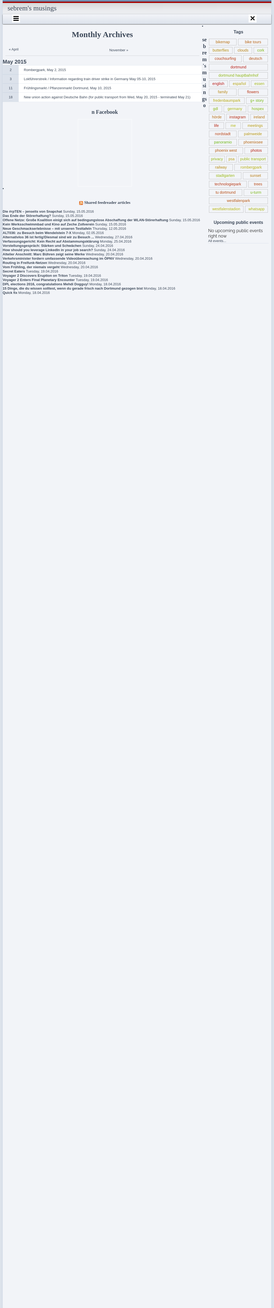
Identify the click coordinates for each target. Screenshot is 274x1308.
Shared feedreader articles (107, 202)
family (223, 92)
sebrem (24, 1204)
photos (256, 150)
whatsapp (257, 209)
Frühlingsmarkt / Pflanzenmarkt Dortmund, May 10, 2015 (25, 1106)
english (218, 83)
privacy (217, 159)
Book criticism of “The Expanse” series (23, 1044)
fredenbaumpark (226, 100)
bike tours (253, 42)
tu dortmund (226, 192)
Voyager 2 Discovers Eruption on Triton (35, 276)
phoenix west (226, 150)
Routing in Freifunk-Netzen (25, 263)
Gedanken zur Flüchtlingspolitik (19, 1059)
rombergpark (251, 167)
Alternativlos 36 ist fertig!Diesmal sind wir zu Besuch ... (48, 237)
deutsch (255, 58)
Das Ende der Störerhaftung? (27, 216)
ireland (259, 117)
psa (232, 159)
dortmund (238, 67)
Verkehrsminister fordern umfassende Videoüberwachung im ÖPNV (58, 258)
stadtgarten (225, 175)
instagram (237, 117)
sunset (255, 175)
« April (13, 49)
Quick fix (10, 293)
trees (258, 184)
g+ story (257, 100)
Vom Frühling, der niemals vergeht (31, 267)
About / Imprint (23, 1169)
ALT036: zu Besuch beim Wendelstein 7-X (37, 233)
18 (11, 97)
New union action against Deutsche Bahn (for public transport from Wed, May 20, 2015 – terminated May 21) (27, 1081)
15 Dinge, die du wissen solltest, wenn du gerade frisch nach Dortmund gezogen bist (73, 288)
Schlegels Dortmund (27, 1239)
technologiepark (228, 184)
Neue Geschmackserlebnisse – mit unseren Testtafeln (47, 229)
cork (260, 50)
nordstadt (223, 134)
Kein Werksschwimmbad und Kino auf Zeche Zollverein (48, 224)
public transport (253, 159)
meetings (255, 125)
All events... (217, 241)
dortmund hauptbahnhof (238, 75)
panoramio (223, 142)
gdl (215, 109)
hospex (258, 109)
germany (234, 109)
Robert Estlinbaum (32, 1159)
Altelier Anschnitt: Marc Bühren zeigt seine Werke (44, 254)
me (233, 125)
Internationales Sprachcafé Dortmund (24, 1191)
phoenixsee (253, 142)
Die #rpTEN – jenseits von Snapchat (32, 211)
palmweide (253, 134)
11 (11, 88)
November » (118, 50)
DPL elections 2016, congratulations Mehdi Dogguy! (45, 284)
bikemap (223, 42)
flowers (253, 92)
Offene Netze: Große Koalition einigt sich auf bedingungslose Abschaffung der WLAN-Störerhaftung (85, 220)
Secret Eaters (14, 271)
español (239, 83)
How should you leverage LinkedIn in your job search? (48, 250)
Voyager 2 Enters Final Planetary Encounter (39, 280)
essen (259, 83)
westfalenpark (238, 200)
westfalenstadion (226, 209)
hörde (217, 117)
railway (221, 167)
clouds (243, 50)
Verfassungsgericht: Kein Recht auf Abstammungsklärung (51, 241)
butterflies (220, 50)
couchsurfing (225, 58)
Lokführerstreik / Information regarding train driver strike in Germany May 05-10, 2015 (26, 1128)
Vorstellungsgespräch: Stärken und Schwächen (42, 246)
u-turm (255, 192)
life (216, 125)
